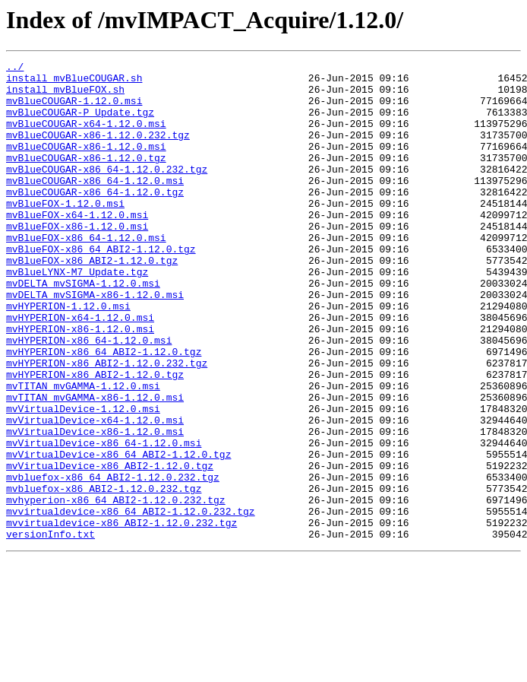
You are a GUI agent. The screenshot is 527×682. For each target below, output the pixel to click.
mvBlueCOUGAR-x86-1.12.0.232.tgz (98, 150)
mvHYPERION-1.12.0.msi (68, 356)
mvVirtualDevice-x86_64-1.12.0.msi (103, 520)
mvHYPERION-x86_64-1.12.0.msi (89, 397)
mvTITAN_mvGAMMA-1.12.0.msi (83, 451)
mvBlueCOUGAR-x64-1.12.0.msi (86, 137)
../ (15, 68)
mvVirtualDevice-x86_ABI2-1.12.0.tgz (109, 547)
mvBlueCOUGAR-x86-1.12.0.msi (86, 164)
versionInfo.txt (50, 629)
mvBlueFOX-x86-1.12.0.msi (77, 260)
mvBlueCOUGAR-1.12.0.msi (74, 109)
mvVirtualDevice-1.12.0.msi (83, 479)
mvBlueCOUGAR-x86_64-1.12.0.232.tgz (106, 191)
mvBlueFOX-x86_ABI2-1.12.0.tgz (92, 301)
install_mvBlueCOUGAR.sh (74, 82)
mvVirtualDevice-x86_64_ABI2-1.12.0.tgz (118, 534)
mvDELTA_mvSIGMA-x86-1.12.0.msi (95, 342)
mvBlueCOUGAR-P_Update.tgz (80, 123)
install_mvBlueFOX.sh (65, 96)
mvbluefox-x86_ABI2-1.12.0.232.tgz (103, 575)
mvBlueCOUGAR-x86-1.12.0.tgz (86, 178)
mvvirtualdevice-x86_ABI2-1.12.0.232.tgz (121, 616)
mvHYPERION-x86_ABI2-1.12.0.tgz (95, 438)
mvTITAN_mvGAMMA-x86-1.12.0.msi (95, 465)
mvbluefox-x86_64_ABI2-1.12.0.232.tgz (112, 561)
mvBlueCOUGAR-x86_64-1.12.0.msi (95, 205)
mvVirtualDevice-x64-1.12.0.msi (95, 493)
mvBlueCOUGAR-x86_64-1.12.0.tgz (95, 219)
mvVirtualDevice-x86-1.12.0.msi (95, 506)
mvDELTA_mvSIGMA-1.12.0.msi (83, 328)
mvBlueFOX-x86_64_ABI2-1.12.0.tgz (101, 287)
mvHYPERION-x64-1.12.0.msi (80, 369)
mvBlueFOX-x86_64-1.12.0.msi (86, 274)
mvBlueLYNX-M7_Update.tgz (77, 315)
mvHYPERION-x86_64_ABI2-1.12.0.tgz (103, 410)
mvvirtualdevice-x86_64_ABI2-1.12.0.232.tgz (130, 602)
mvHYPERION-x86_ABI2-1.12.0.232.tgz (106, 424)
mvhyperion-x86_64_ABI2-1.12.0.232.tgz (116, 588)
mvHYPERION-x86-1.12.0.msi (80, 383)
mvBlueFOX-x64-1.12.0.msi (77, 246)
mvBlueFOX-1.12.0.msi (65, 232)
